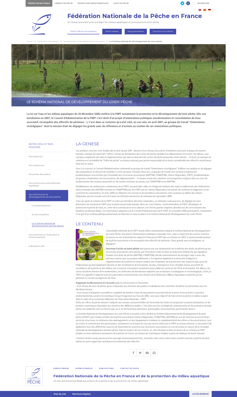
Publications (106, 368)
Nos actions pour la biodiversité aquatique (44, 184)
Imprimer (154, 352)
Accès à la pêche (40, 214)
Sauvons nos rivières (163, 31)
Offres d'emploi (84, 368)
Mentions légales (81, 394)
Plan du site (60, 394)
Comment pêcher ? (42, 205)
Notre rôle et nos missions (83, 31)
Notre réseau (112, 31)
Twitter (140, 352)
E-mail (147, 352)
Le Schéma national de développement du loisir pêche (48, 224)
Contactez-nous (129, 368)
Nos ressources (36, 165)
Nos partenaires (136, 31)
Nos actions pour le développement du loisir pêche (45, 195)
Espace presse (61, 368)
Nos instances (36, 156)
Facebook (133, 352)
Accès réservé (200, 394)
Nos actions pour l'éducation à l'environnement (44, 235)
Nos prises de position (40, 174)
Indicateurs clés (36, 246)
